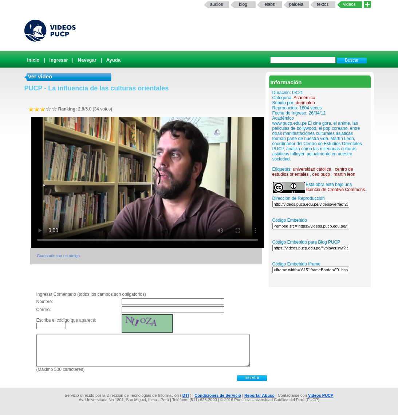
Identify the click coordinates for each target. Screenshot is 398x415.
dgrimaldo (305, 102)
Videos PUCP (321, 395)
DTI (185, 395)
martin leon (344, 174)
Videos (349, 4)
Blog (243, 4)
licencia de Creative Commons (335, 189)
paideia (296, 4)
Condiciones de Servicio (217, 395)
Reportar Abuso (259, 395)
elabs (269, 4)
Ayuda (113, 60)
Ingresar (58, 60)
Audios (216, 4)
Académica (304, 97)
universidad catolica (312, 169)
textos (322, 4)
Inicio (33, 60)
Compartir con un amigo (58, 255)
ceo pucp (321, 174)
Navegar (87, 60)
